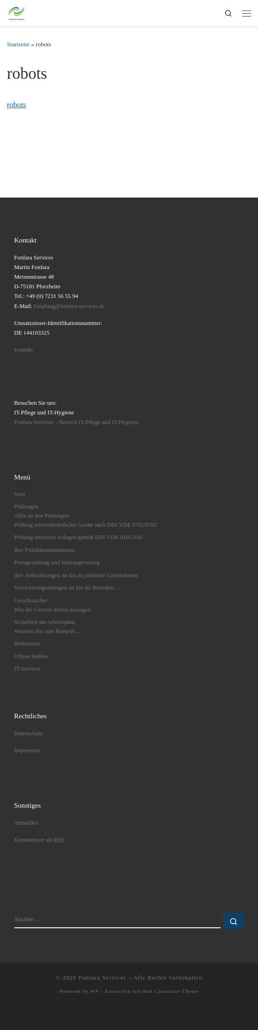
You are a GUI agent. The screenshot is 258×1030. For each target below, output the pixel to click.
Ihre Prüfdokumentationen (44, 550)
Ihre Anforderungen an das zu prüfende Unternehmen (76, 575)
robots (16, 104)
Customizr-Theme (176, 991)
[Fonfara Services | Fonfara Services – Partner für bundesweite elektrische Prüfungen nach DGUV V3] (17, 11)
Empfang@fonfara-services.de (68, 306)
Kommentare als (39, 840)
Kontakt (23, 350)
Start (19, 494)
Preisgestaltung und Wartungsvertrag (56, 562)
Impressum (27, 750)
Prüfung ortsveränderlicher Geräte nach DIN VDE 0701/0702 (85, 525)
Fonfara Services (102, 977)
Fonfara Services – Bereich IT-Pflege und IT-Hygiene (76, 422)
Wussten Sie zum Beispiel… (47, 631)
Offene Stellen (31, 656)
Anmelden (26, 823)
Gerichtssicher (31, 600)
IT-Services (27, 669)
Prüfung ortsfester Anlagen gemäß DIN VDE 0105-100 (78, 537)
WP (94, 991)
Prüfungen (26, 506)
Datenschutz (28, 733)
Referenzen (27, 643)
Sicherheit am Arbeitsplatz (45, 622)
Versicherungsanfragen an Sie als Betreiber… (67, 587)
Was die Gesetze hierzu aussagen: (53, 609)
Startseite (18, 44)
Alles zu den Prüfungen (41, 515)
